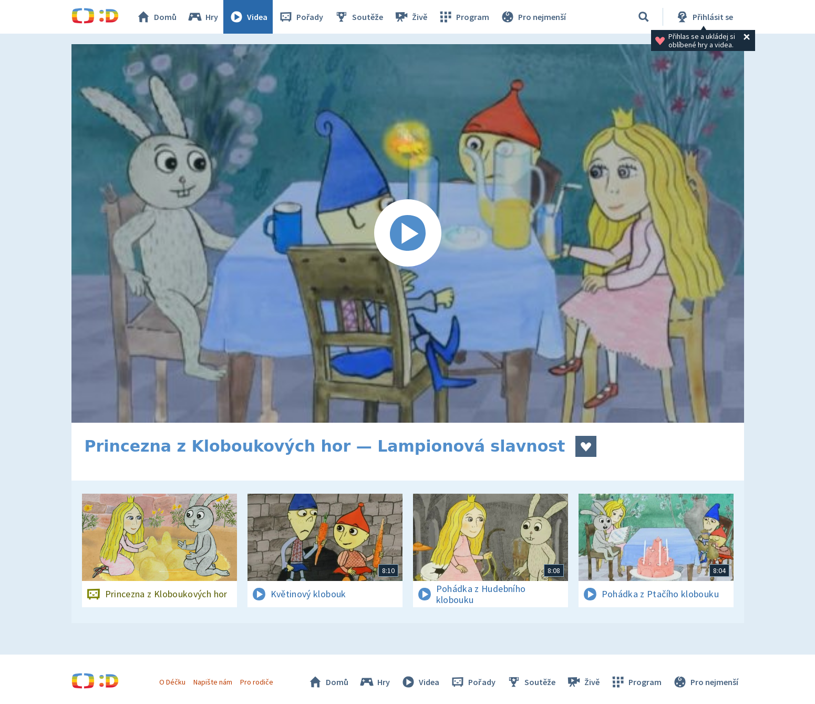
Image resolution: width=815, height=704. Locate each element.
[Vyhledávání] (644, 17)
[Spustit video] (407, 233)
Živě (410, 17)
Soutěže (358, 17)
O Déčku (172, 682)
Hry (202, 17)
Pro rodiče (256, 682)
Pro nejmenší (533, 17)
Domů (156, 17)
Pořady (300, 17)
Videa (248, 17)
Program (463, 17)
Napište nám (212, 682)
